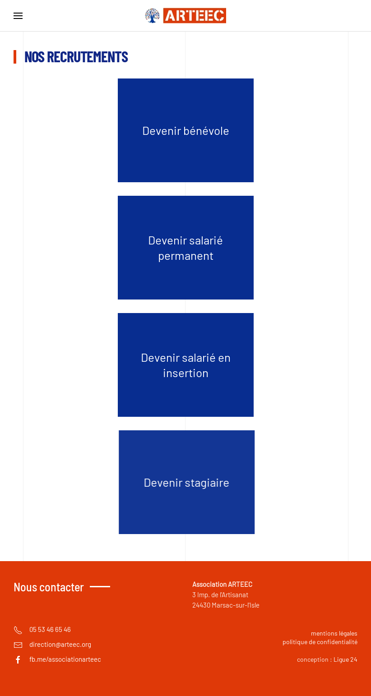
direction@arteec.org (60, 644)
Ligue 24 (345, 659)
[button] (18, 16)
